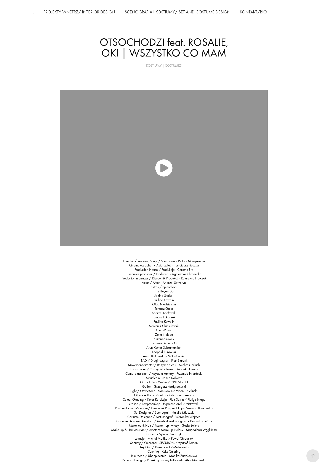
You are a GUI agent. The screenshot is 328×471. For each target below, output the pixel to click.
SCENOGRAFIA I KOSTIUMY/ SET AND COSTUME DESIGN (177, 12)
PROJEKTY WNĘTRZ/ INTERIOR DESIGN (79, 12)
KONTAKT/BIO (253, 12)
